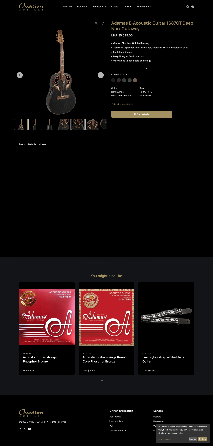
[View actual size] (96, 23)
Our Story (67, 6)
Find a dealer (142, 114)
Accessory (98, 6)
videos (42, 144)
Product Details (27, 144)
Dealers (127, 6)
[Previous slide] (20, 75)
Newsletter (158, 421)
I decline (192, 439)
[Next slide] (101, 75)
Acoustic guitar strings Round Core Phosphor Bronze (105, 359)
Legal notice (115, 416)
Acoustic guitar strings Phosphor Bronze (40, 359)
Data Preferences (117, 430)
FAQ (111, 425)
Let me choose (164, 439)
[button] (153, 68)
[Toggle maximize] (103, 23)
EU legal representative (122, 104)
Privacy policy (116, 421)
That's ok (203, 439)
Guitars (81, 6)
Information (143, 6)
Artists (114, 6)
